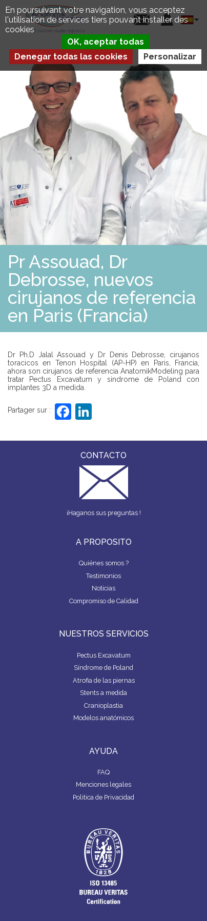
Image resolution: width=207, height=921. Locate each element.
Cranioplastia (103, 705)
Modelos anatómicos (103, 718)
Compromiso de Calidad (103, 601)
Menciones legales (103, 784)
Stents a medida (103, 693)
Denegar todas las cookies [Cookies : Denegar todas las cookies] (71, 57)
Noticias (103, 588)
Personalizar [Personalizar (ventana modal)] (169, 57)
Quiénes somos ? (104, 563)
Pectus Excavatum (104, 655)
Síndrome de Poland (103, 667)
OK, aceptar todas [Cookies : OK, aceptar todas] (105, 42)
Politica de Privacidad (103, 797)
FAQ (103, 772)
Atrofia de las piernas (104, 680)
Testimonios (103, 576)
